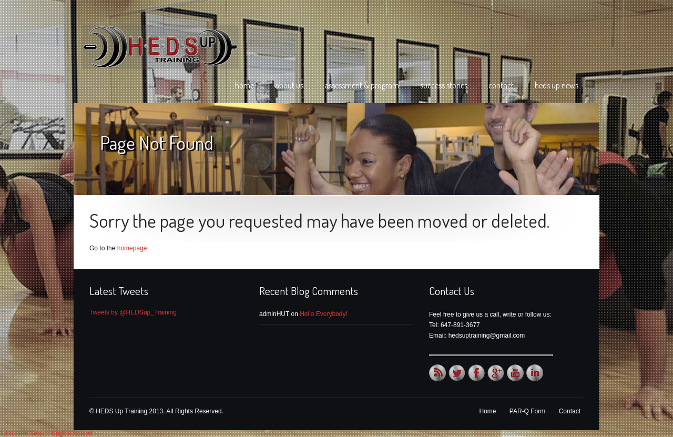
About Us (289, 85)
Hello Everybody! (324, 314)
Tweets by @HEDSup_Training (133, 312)
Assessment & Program (361, 85)
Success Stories (443, 85)
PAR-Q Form (527, 411)
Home (244, 85)
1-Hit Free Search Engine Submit (46, 433)
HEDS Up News (556, 85)
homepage (132, 248)
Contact (501, 85)
